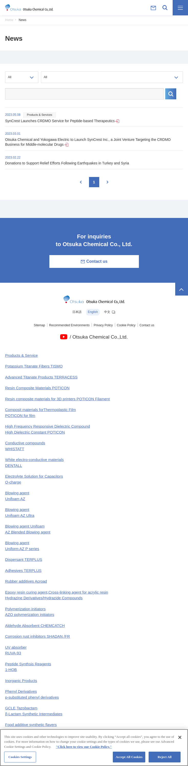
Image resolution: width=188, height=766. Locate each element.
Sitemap (39, 325)
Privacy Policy (103, 325)
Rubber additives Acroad (26, 581)
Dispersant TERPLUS (23, 559)
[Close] (179, 740)
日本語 (77, 312)
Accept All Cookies (129, 760)
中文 (110, 312)
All (9, 77)
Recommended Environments (69, 325)
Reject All (165, 760)
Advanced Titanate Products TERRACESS (41, 377)
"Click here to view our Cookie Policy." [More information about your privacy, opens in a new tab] (84, 749)
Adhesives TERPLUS (23, 570)
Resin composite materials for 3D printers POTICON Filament (57, 399)
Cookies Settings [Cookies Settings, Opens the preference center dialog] (20, 760)
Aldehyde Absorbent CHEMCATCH (35, 625)
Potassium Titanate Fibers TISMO (34, 366)
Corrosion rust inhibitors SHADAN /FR (37, 636)
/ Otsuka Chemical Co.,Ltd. (99, 337)
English (93, 312)
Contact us (94, 261)
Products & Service (21, 355)
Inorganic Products (21, 680)
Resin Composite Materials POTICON (37, 388)
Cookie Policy (126, 325)
